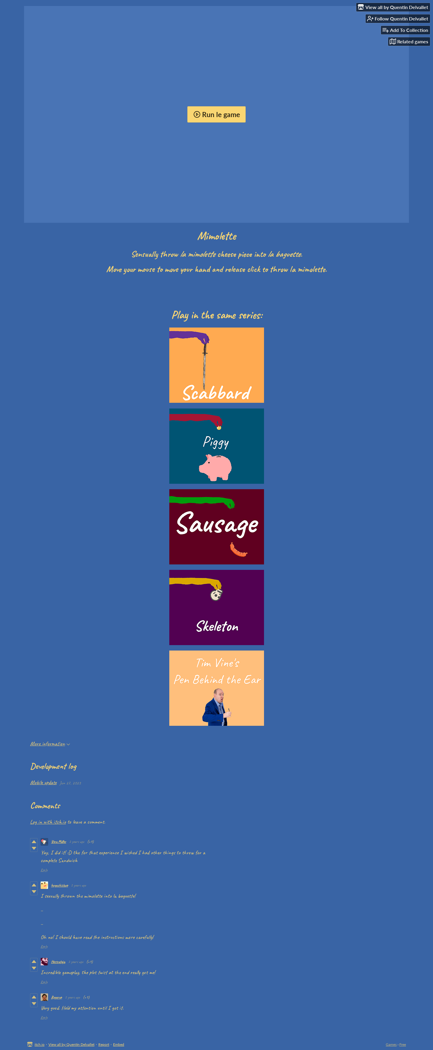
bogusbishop (59, 885)
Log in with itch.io (48, 821)
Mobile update (43, 782)
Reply (44, 870)
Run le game (216, 114)
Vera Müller (58, 841)
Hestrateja (58, 961)
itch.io (40, 1044)
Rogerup (56, 997)
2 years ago (76, 841)
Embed (118, 1044)
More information (50, 743)
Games (391, 1044)
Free (402, 1044)
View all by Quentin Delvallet (71, 1044)
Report (103, 1044)
